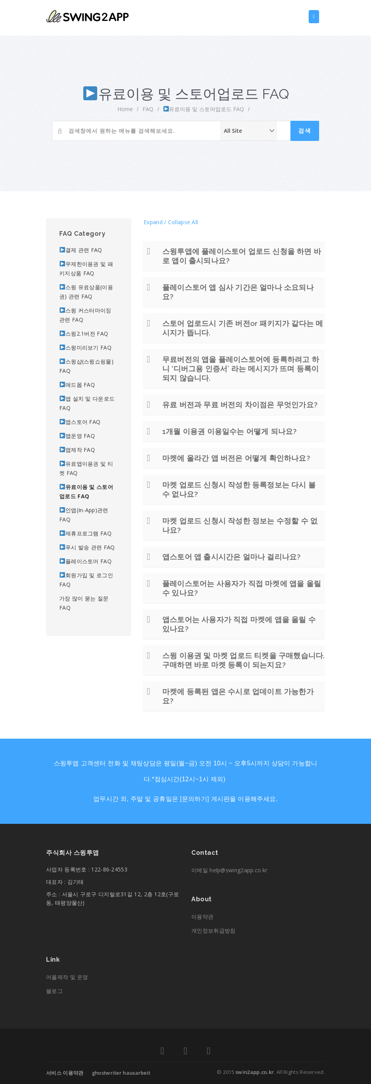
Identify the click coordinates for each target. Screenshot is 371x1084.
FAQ (148, 109)
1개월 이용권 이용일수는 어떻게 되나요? (229, 431)
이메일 (229, 870)
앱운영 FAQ (77, 435)
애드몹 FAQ (77, 384)
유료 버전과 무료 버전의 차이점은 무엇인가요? (240, 404)
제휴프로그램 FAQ (86, 533)
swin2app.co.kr (254, 1072)
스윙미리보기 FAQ (86, 347)
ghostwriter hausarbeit (121, 1072)
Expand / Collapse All (171, 222)
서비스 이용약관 (64, 1072)
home (125, 109)
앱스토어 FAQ (80, 421)
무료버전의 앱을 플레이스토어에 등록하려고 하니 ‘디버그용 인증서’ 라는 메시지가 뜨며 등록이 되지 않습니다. (240, 368)
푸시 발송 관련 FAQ (87, 547)
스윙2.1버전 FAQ (84, 333)
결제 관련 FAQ (81, 250)
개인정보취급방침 (213, 930)
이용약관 (202, 916)
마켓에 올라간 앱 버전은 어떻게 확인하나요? (236, 458)
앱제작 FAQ (77, 449)
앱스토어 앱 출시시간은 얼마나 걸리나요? (231, 556)
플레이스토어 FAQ (86, 561)
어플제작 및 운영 (67, 977)
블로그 (54, 991)
